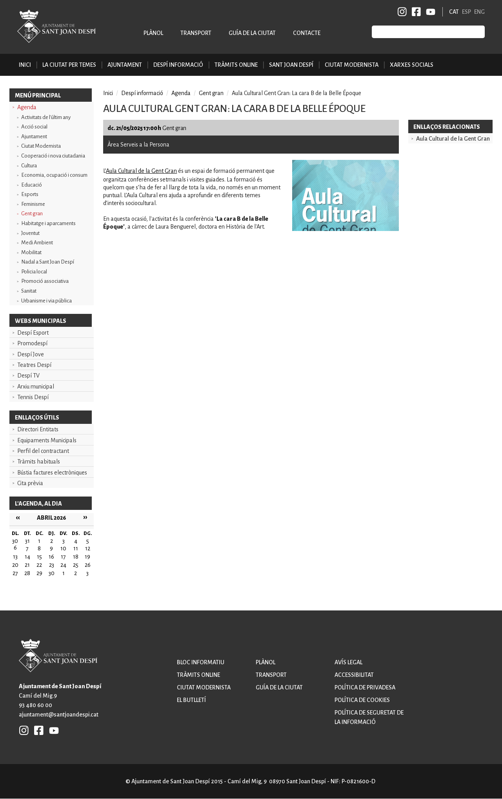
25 (75, 565)
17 (63, 556)
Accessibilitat (354, 675)
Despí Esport (33, 333)
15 (39, 556)
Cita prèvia (30, 483)
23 (51, 565)
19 (87, 556)
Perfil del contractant (43, 451)
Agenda (26, 107)
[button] (345, 229)
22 (39, 565)
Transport (195, 33)
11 (75, 548)
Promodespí (32, 343)
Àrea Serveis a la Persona (138, 144)
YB (429, 12)
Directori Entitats (37, 429)
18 (75, 556)
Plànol (153, 33)
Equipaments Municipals (46, 440)
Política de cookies (362, 700)
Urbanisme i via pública (46, 301)
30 (52, 573)
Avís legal (348, 662)
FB (415, 12)
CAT (454, 12)
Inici (25, 65)
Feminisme (33, 204)
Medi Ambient (37, 243)
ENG (479, 12)
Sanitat (28, 291)
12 (87, 548)
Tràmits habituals (38, 461)
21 (27, 565)
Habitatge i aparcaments (48, 223)
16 (51, 556)
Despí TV (28, 375)
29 (39, 573)
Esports (29, 194)
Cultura (29, 166)
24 (63, 565)
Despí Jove (30, 354)
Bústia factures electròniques (52, 472)
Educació (31, 185)
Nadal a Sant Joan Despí (47, 262)
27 (15, 573)
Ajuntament (34, 136)
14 (27, 556)
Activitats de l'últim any (46, 117)
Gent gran (32, 213)
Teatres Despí (34, 365)
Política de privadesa (365, 687)
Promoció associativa (45, 281)
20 (15, 565)
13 (15, 556)
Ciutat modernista (204, 687)
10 (63, 548)
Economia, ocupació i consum (54, 175)
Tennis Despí (33, 397)
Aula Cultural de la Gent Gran (141, 171)
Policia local (34, 272)
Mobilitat (31, 252)
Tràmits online (236, 65)
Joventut (30, 233)
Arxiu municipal (35, 386)
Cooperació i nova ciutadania (53, 156)
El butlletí (191, 700)
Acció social (34, 127)
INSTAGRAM (402, 12)
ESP (466, 12)
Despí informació (142, 93)
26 (88, 565)
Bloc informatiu (200, 662)
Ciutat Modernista (41, 146)
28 (27, 573)
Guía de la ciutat (252, 33)
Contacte (306, 33)
